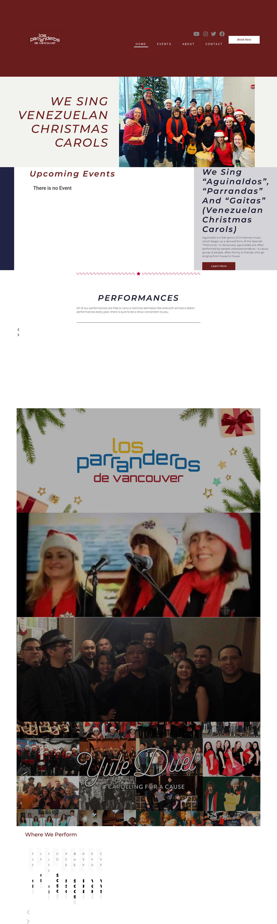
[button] (138, 329)
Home (141, 44)
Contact (214, 44)
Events (164, 44)
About (188, 44)
